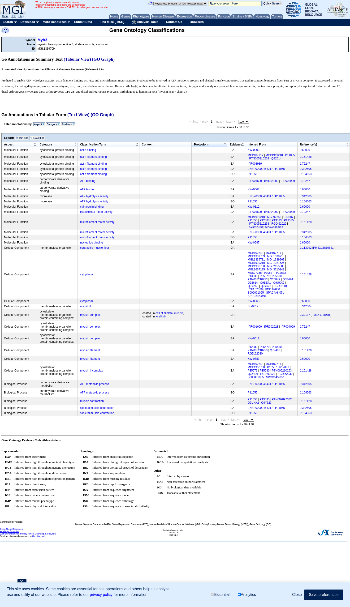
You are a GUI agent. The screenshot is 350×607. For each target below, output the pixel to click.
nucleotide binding (91, 242)
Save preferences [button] (323, 595)
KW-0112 (253, 206)
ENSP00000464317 (260, 169)
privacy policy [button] (101, 595)
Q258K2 (275, 279)
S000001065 (256, 292)
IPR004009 (271, 181)
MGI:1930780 (256, 266)
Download (27, 22)
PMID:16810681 (323, 247)
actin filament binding (93, 156)
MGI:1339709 (256, 256)
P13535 (289, 220)
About (5, 16)
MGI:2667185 (256, 269)
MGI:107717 (255, 155)
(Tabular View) (77, 59)
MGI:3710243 (276, 269)
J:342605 (305, 169)
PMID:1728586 (320, 314)
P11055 (290, 155)
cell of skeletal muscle (169, 313)
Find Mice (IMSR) (111, 22)
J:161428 (305, 156)
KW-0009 (253, 150)
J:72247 (305, 163)
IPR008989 (255, 163)
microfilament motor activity (97, 222)
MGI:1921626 (276, 263)
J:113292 (305, 247)
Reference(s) (308, 144)
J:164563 (305, 174)
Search (8, 22)
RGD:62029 (278, 223)
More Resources (54, 22)
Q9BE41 (265, 282)
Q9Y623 (266, 286)
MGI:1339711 (256, 259)
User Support (38, 536)
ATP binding (87, 181)
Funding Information (9, 531)
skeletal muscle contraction (97, 408)
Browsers (197, 22)
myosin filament (90, 350)
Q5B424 (288, 279)
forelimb (161, 316)
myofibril (85, 306)
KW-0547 (253, 242)
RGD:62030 (255, 227)
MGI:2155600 (276, 266)
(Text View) (78, 114)
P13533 (276, 220)
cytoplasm (86, 274)
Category (53, 124)
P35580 (276, 276)
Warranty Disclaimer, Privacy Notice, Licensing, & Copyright (28, 534)
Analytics (247, 595)
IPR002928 (271, 326)
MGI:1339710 (276, 256)
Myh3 (42, 40)
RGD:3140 (280, 286)
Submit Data (83, 22)
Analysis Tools (145, 22)
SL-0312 (253, 306)
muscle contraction (92, 401)
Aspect (39, 124)
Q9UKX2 (278, 282)
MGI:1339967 (276, 259)
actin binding (88, 150)
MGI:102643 (255, 253)
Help (13, 16)
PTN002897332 (282, 399)
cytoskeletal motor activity (96, 212)
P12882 (281, 272)
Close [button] (297, 595)
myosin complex (90, 314)
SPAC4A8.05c (275, 292)
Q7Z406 (275, 350)
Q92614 (276, 158)
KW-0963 (253, 301)
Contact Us (174, 22)
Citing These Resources (11, 529)
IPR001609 (255, 181)
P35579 (264, 276)
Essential (220, 595)
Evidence (68, 124)
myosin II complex (91, 370)
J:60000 (305, 150)
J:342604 (305, 306)
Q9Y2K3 (253, 286)
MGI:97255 (274, 217)
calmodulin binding (92, 206)
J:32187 (305, 314)
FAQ (21, 16)
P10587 (288, 217)
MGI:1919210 (274, 155)
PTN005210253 (259, 158)
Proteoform (201, 144)
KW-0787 (253, 358)
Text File (22, 138)
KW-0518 (253, 338)
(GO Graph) (103, 59)
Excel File (37, 138)
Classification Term (93, 144)
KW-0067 (253, 189)
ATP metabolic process (94, 384)
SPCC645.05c (274, 227)
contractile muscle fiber (94, 247)
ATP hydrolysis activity (94, 196)
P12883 (264, 220)
